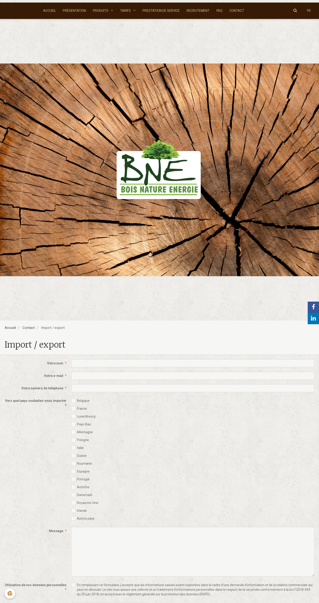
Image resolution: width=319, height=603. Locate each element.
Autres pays (82, 518)
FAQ (219, 10)
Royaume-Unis (84, 502)
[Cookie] (10, 593)
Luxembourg (83, 416)
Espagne (80, 471)
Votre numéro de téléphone (42, 388)
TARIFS (125, 10)
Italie (77, 447)
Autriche (80, 487)
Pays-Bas (81, 424)
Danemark (81, 495)
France (79, 408)
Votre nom (55, 363)
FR (309, 10)
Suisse (79, 455)
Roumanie (81, 463)
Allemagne (82, 432)
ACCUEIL (49, 10)
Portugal (80, 479)
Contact (28, 328)
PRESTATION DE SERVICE (161, 10)
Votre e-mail (53, 376)
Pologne (80, 440)
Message (56, 531)
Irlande (79, 510)
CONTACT (236, 10)
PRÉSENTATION (74, 10)
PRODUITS (101, 10)
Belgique (80, 400)
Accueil (10, 328)
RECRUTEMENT (198, 10)
